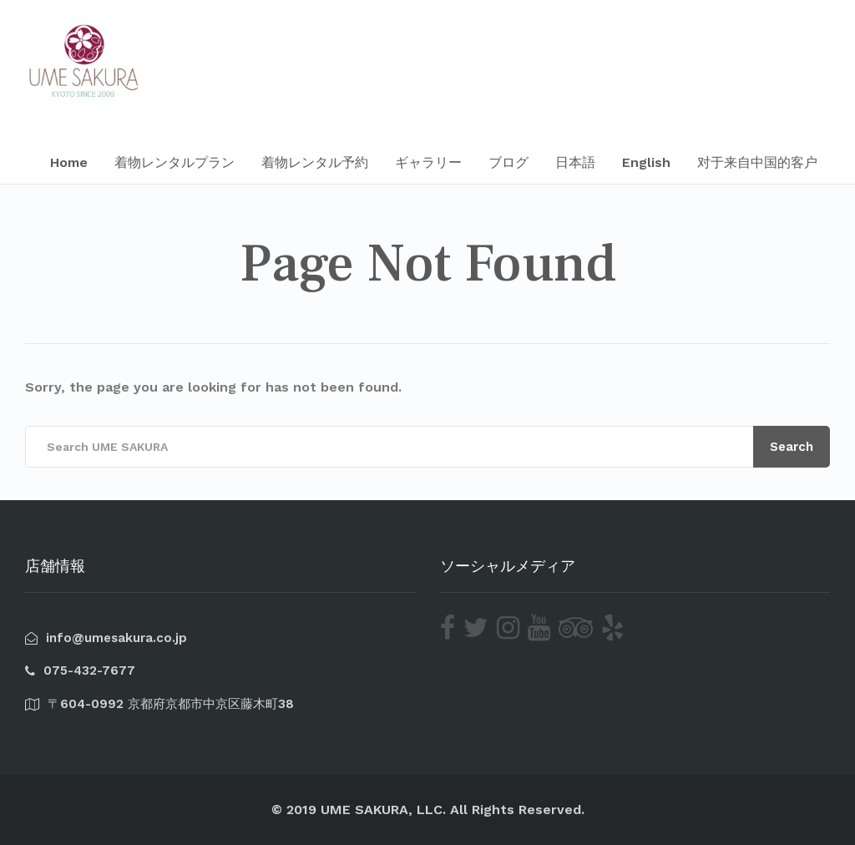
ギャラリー (428, 162)
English (646, 162)
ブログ (508, 162)
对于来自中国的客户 (757, 162)
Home (69, 162)
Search (791, 446)
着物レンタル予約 (314, 162)
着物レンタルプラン (174, 162)
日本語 (575, 162)
